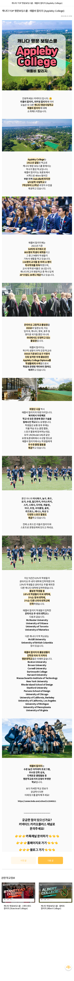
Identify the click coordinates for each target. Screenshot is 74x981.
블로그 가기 (37, 849)
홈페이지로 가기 (37, 842)
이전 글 (23, 860)
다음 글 (51, 860)
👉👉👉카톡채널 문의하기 (31, 836)
